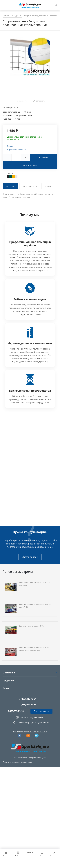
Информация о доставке (16, 150)
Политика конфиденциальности (17, 762)
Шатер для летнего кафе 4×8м (31, 626)
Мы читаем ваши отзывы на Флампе (30, 731)
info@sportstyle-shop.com (32, 717)
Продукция (8, 680)
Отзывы (10, 146)
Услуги (6, 688)
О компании (9, 672)
